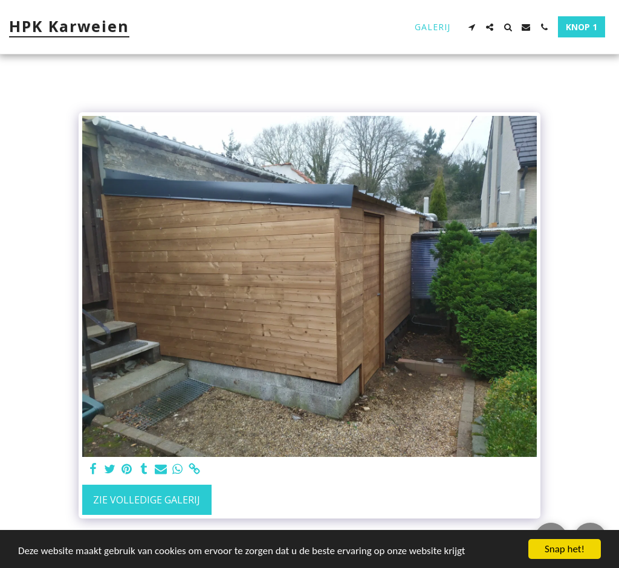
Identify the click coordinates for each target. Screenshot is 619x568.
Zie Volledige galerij (146, 499)
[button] (471, 27)
